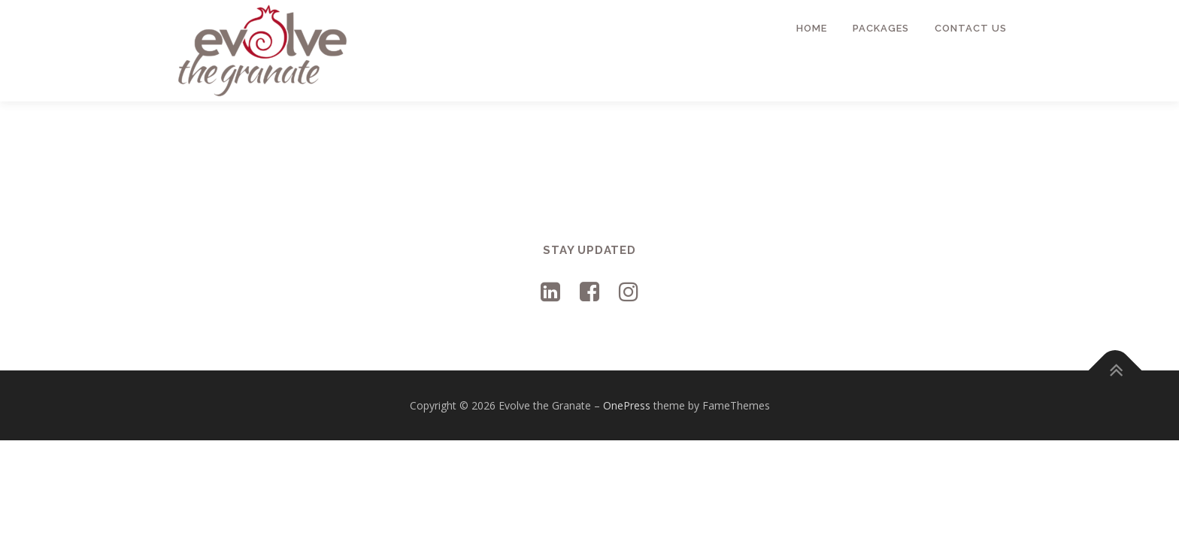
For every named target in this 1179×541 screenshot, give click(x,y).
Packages (881, 28)
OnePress (626, 405)
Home (811, 28)
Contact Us (971, 28)
